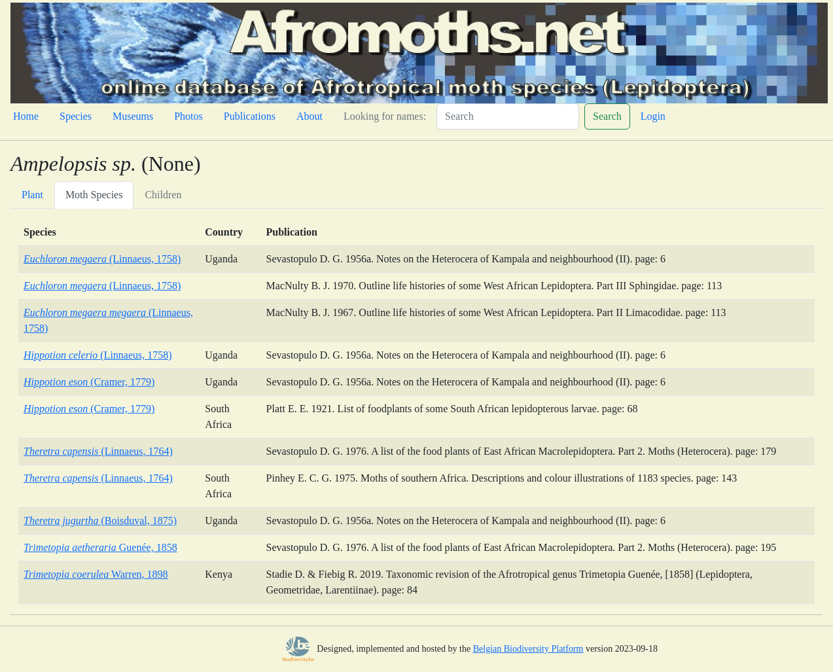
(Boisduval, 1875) (100, 520)
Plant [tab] (32, 194)
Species (76, 116)
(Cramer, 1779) (89, 381)
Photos (188, 116)
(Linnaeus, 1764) (98, 451)
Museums (133, 116)
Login (653, 116)
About (309, 116)
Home (26, 116)
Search (607, 116)
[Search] (507, 116)
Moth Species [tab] (94, 194)
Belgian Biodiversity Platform (528, 649)
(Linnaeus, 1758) (102, 258)
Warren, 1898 (96, 574)
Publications (249, 116)
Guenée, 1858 (100, 547)
